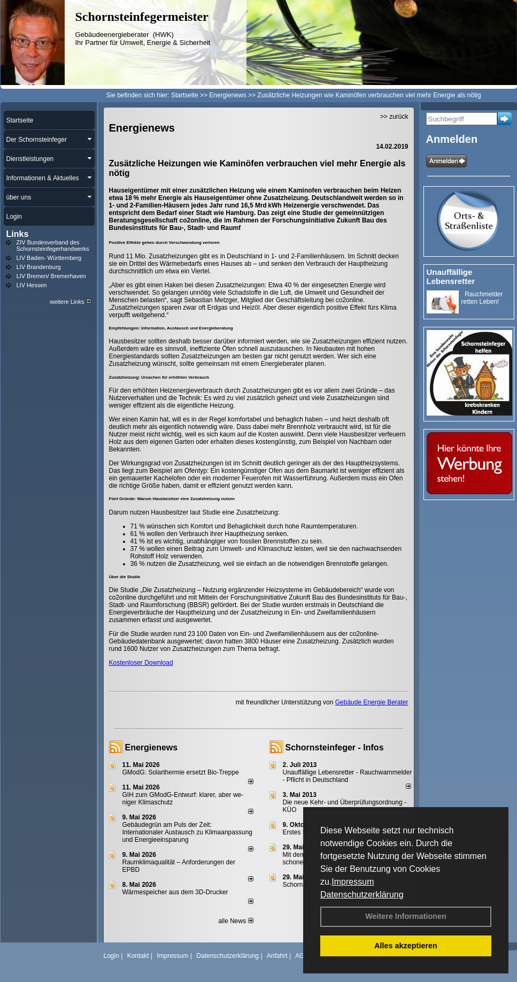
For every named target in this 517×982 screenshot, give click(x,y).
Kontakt (138, 956)
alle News (235, 921)
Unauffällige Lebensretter (451, 276)
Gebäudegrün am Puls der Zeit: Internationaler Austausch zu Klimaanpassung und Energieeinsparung (187, 832)
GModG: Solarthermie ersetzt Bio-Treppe (180, 772)
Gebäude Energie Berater (371, 702)
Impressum (352, 881)
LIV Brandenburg (39, 267)
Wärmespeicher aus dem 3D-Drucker (175, 892)
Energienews (151, 747)
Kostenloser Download (141, 662)
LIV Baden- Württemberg (49, 258)
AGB (301, 956)
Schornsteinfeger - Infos (334, 747)
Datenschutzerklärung (362, 894)
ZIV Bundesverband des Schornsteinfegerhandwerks (53, 245)
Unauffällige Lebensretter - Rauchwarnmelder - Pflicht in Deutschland (347, 776)
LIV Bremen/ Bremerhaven (51, 276)
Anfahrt (277, 956)
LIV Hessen (32, 285)
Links (17, 234)
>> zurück (394, 116)
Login (111, 956)
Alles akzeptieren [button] (405, 945)
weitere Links (70, 301)
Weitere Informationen (405, 916)
